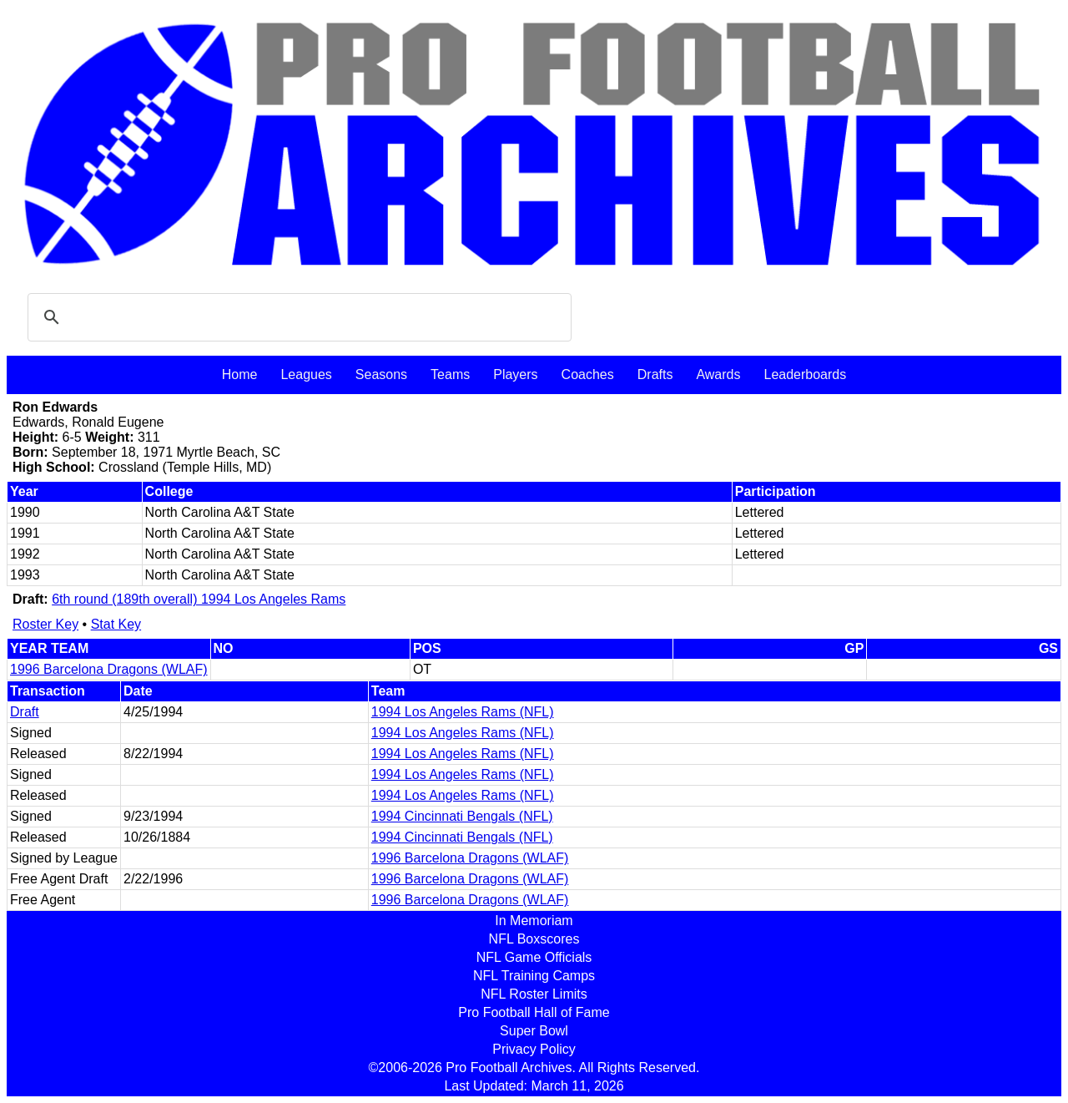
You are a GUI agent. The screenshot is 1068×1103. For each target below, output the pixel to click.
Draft (24, 712)
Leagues (305, 374)
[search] (297, 317)
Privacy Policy (534, 1049)
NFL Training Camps (534, 976)
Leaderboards (804, 374)
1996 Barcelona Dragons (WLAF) (109, 669)
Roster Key (45, 624)
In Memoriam (533, 920)
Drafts (655, 374)
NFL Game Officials (534, 957)
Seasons (381, 374)
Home (240, 374)
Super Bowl (534, 1031)
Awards (718, 374)
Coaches (588, 374)
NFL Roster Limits (534, 994)
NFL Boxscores (534, 939)
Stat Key (116, 624)
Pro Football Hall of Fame (533, 1012)
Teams (450, 374)
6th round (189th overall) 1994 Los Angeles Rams (198, 599)
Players (515, 374)
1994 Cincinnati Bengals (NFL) (462, 816)
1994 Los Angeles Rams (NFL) (462, 712)
